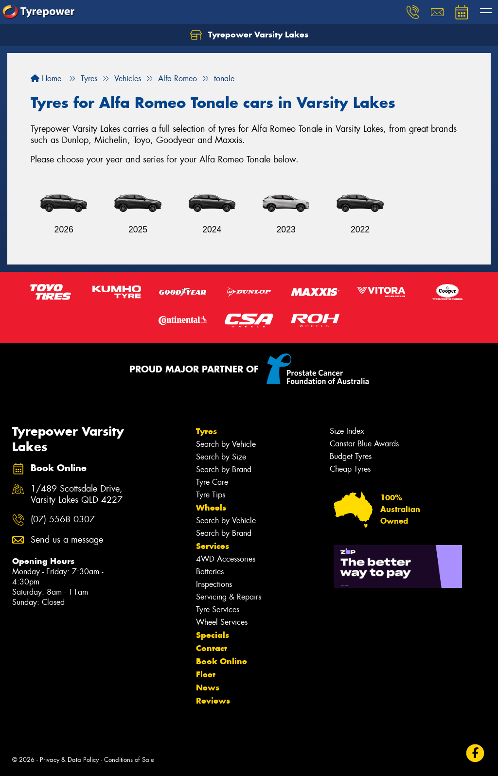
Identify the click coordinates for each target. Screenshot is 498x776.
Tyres (206, 431)
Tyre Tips (210, 495)
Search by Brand (223, 469)
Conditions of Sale (129, 760)
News (207, 687)
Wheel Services (222, 622)
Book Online (221, 661)
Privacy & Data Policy (69, 760)
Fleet (205, 674)
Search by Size (221, 457)
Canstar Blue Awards (364, 444)
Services (212, 546)
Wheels (211, 507)
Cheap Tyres (350, 469)
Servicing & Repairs (228, 597)
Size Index (347, 431)
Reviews (213, 700)
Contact (211, 648)
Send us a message (67, 540)
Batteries (210, 571)
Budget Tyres (351, 456)
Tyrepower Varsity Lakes (249, 35)
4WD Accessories (225, 559)
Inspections (214, 584)
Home (46, 78)
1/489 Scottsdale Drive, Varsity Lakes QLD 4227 (77, 494)
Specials (212, 635)
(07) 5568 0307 (63, 519)
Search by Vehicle (226, 444)
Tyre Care (212, 482)
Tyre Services (217, 609)
